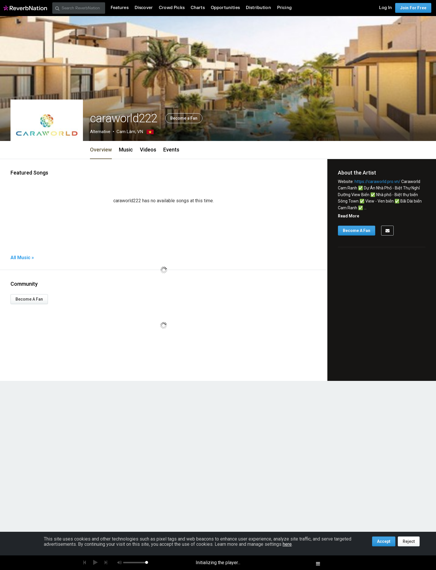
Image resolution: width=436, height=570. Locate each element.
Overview (101, 150)
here (287, 544)
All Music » (22, 257)
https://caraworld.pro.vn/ (377, 181)
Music (126, 150)
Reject (409, 541)
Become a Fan (183, 118)
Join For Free (413, 8)
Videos (148, 150)
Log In (385, 7)
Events (171, 150)
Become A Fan (29, 299)
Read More (348, 216)
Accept (383, 541)
